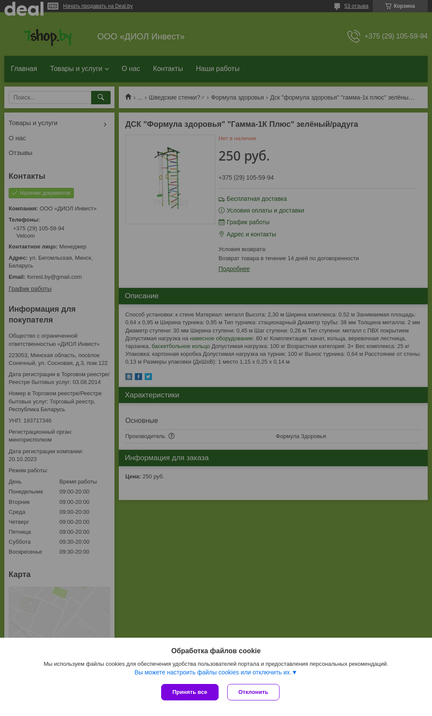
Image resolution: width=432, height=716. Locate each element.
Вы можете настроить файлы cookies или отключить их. (212, 672)
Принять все (189, 692)
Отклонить (253, 692)
